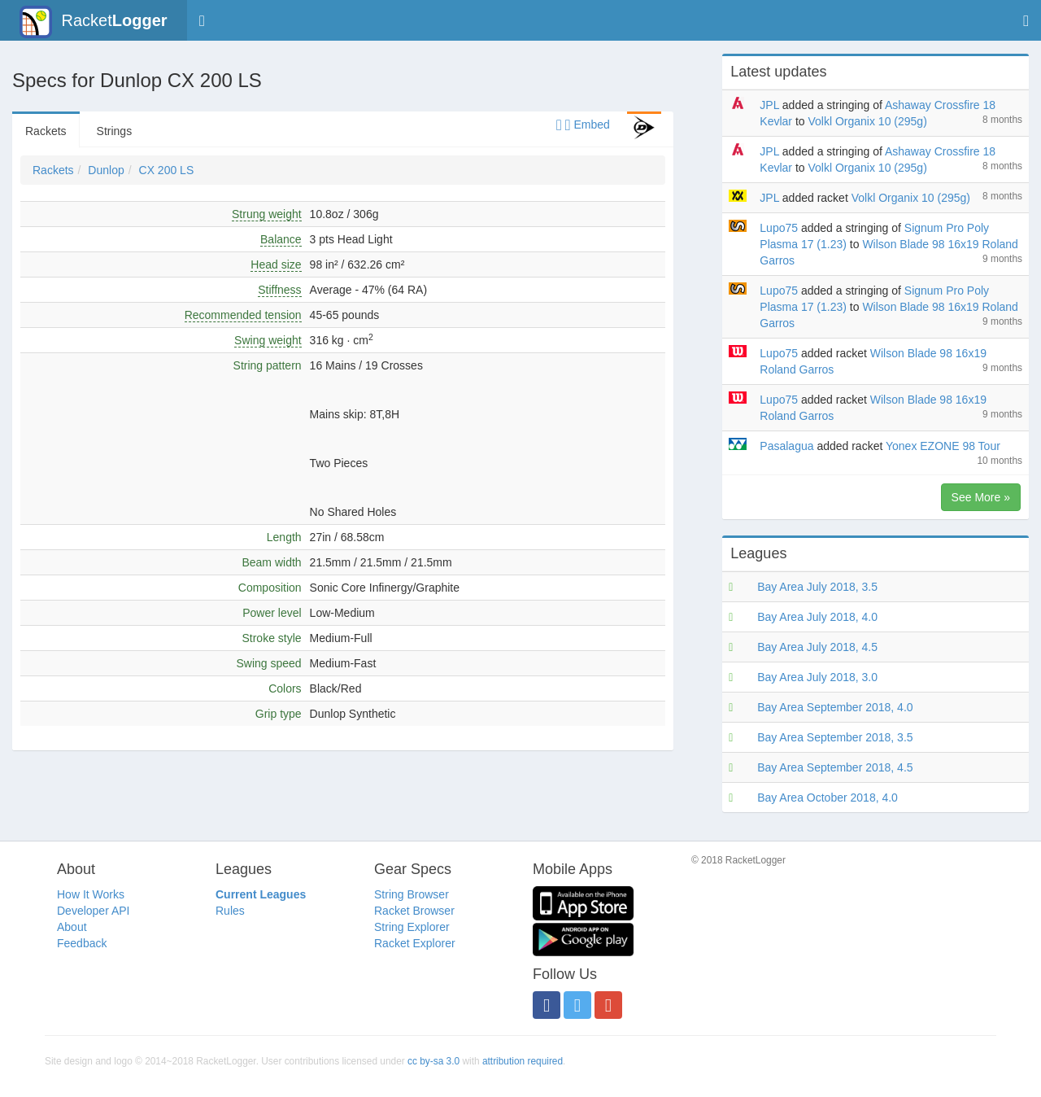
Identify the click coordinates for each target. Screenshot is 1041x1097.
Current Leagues (261, 894)
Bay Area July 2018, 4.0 (817, 616)
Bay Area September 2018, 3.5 (835, 737)
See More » (981, 497)
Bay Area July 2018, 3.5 (817, 586)
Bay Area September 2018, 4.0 (835, 707)
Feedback (82, 943)
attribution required (522, 1061)
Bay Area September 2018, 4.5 (835, 767)
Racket (93, 22)
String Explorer (412, 926)
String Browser (411, 894)
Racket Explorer (414, 943)
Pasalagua (786, 445)
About (72, 926)
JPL (769, 104)
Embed (583, 124)
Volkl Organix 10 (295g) (867, 121)
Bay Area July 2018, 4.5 (817, 646)
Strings (115, 131)
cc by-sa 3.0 (433, 1061)
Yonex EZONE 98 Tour (943, 445)
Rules (230, 910)
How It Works (90, 894)
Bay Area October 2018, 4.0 (827, 797)
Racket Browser (414, 910)
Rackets (46, 131)
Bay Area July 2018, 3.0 (817, 677)
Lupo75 (779, 227)
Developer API (93, 910)
